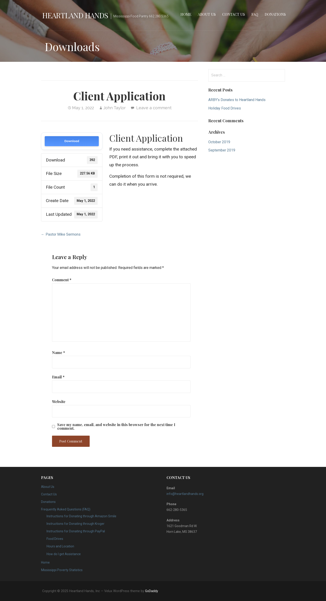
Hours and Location (60, 546)
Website (58, 401)
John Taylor (114, 107)
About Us (207, 14)
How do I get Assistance (64, 554)
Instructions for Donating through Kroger (75, 524)
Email (58, 377)
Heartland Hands (75, 15)
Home (185, 14)
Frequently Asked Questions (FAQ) (65, 509)
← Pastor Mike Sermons (61, 234)
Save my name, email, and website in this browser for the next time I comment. (116, 426)
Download (71, 141)
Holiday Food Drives (224, 108)
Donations (275, 14)
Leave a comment (154, 107)
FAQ (254, 14)
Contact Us (233, 14)
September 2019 (221, 150)
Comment (61, 279)
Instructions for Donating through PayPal (76, 531)
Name (58, 352)
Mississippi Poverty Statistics (62, 570)
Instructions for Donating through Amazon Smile (81, 516)
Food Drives (55, 539)
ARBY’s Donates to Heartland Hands (237, 100)
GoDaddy (151, 591)
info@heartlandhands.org (185, 494)
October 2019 (219, 142)
